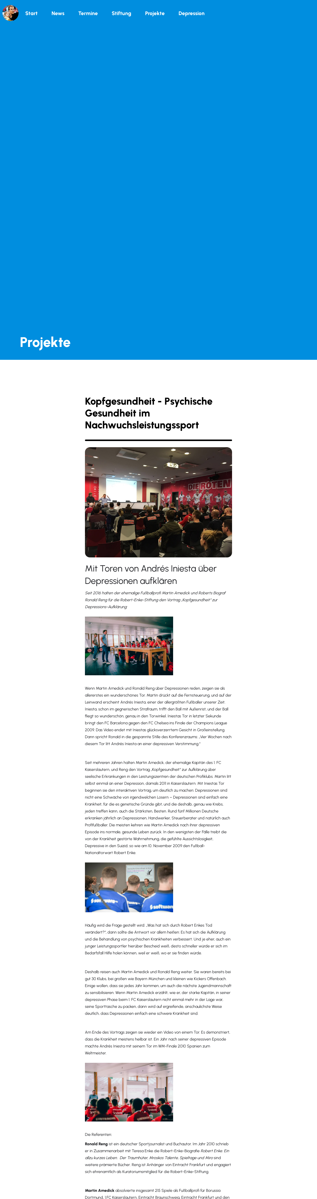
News (58, 13)
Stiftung (121, 13)
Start (31, 13)
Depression (192, 13)
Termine (88, 13)
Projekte (155, 13)
